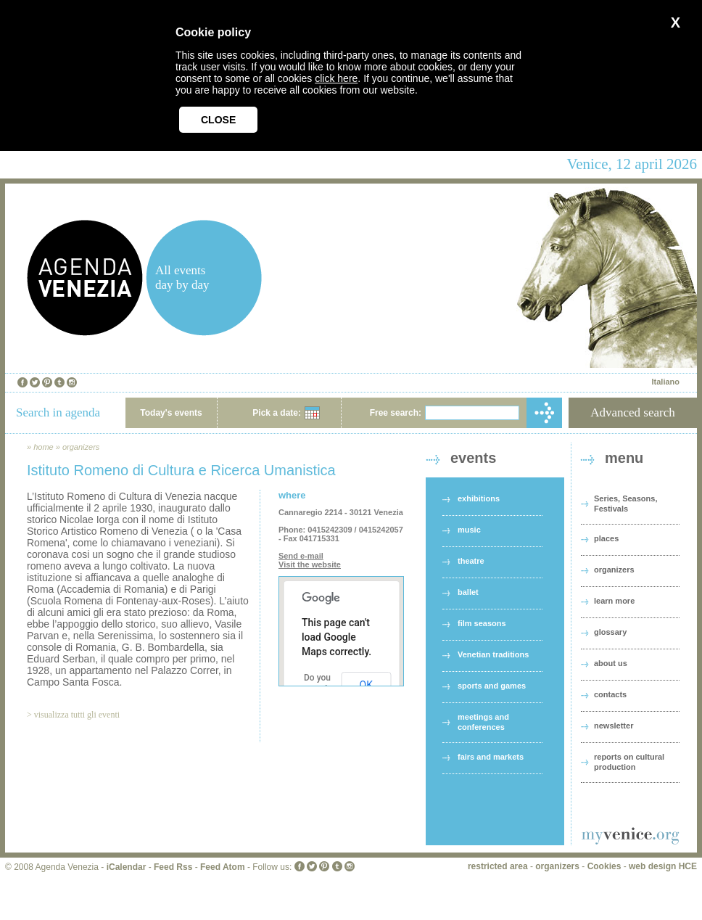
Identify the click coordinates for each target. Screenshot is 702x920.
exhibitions (479, 498)
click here (336, 78)
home (43, 447)
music (469, 529)
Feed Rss (173, 867)
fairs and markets (491, 756)
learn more (614, 600)
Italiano (665, 381)
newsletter (613, 725)
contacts (610, 694)
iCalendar (126, 867)
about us (610, 663)
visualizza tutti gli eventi (77, 715)
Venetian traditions (493, 654)
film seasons (482, 623)
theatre (471, 560)
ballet (468, 592)
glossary (610, 632)
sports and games (492, 685)
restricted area (498, 866)
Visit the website (309, 564)
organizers (80, 447)
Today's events (171, 413)
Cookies (604, 866)
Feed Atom (222, 867)
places (606, 538)
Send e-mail (300, 555)
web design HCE (663, 866)
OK (366, 685)
